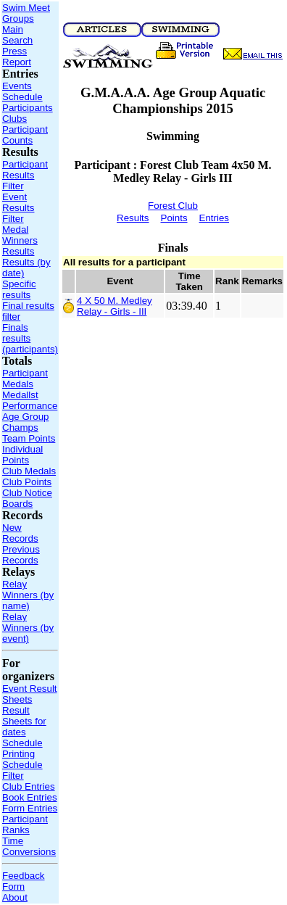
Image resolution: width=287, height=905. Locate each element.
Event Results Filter (18, 207)
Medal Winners (20, 235)
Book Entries (29, 797)
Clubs (14, 118)
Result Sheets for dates (24, 721)
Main (12, 29)
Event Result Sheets (29, 694)
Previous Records (21, 555)
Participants (27, 107)
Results (18, 251)
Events (17, 85)
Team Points (28, 438)
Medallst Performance (29, 400)
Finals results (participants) (30, 338)
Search (17, 40)
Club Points (26, 481)
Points (174, 217)
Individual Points (22, 455)
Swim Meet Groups (26, 13)
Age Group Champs (25, 422)
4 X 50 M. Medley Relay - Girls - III (114, 306)
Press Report (16, 56)
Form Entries (29, 808)
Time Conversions (29, 846)
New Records (20, 533)
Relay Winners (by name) (28, 595)
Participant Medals (25, 378)
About (15, 897)
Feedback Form (23, 881)
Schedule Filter (22, 770)
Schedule (22, 96)
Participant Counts (25, 135)
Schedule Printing (22, 748)
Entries (214, 217)
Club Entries (28, 786)
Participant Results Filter (25, 175)
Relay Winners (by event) (28, 627)
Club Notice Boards (27, 498)
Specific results (19, 289)
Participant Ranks (25, 824)
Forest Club (173, 205)
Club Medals (29, 471)
